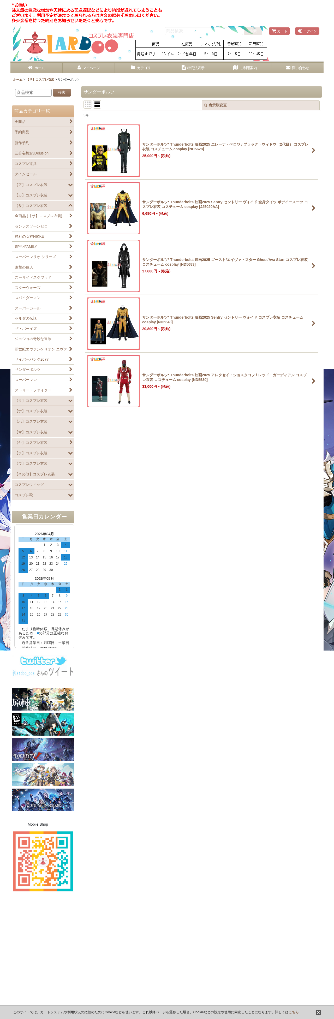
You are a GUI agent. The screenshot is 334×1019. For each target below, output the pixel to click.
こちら (294, 1012)
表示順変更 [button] (215, 105)
